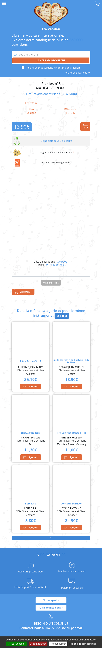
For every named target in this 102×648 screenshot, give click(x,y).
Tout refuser (38, 643)
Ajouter (85, 127)
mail (79, 628)
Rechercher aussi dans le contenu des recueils (54, 67)
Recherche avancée (76, 72)
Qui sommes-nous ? (51, 607)
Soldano (31, 113)
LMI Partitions (51, 28)
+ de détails (51, 282)
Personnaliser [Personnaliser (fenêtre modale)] (58, 643)
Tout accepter (16, 643)
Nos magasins (51, 600)
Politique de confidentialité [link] (82, 643)
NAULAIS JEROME (51, 88)
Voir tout (62, 315)
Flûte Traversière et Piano (42, 94)
